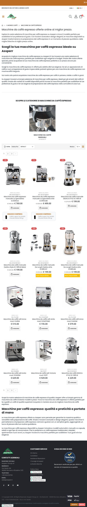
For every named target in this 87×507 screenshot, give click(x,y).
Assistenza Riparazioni (38, 460)
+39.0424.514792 (8, 477)
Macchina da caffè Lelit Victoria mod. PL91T (43, 376)
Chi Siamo (34, 455)
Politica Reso (35, 471)
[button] (69, 17)
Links (70, 8)
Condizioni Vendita (37, 476)
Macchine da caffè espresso (31, 25)
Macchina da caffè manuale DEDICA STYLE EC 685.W (72, 198)
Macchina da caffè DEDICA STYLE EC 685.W (72, 376)
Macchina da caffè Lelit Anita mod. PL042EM (15, 376)
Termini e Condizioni (39, 482)
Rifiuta (81, 504)
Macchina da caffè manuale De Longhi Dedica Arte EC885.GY (43, 268)
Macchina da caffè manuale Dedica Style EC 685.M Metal (15, 267)
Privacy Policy (8, 505)
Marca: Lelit (15, 316)
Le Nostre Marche (36, 466)
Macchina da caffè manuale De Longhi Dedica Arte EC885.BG (72, 268)
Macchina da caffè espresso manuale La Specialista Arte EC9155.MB (43, 199)
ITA (79, 8)
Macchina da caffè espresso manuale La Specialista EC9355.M (15, 199)
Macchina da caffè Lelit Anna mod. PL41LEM (72, 321)
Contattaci (34, 457)
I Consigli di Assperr (37, 463)
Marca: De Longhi (15, 193)
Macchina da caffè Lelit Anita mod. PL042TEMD (43, 321)
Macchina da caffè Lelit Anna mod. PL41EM (15, 321)
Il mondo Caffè (12, 25)
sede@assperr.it (7, 482)
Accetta (73, 504)
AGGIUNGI (14, 208)
